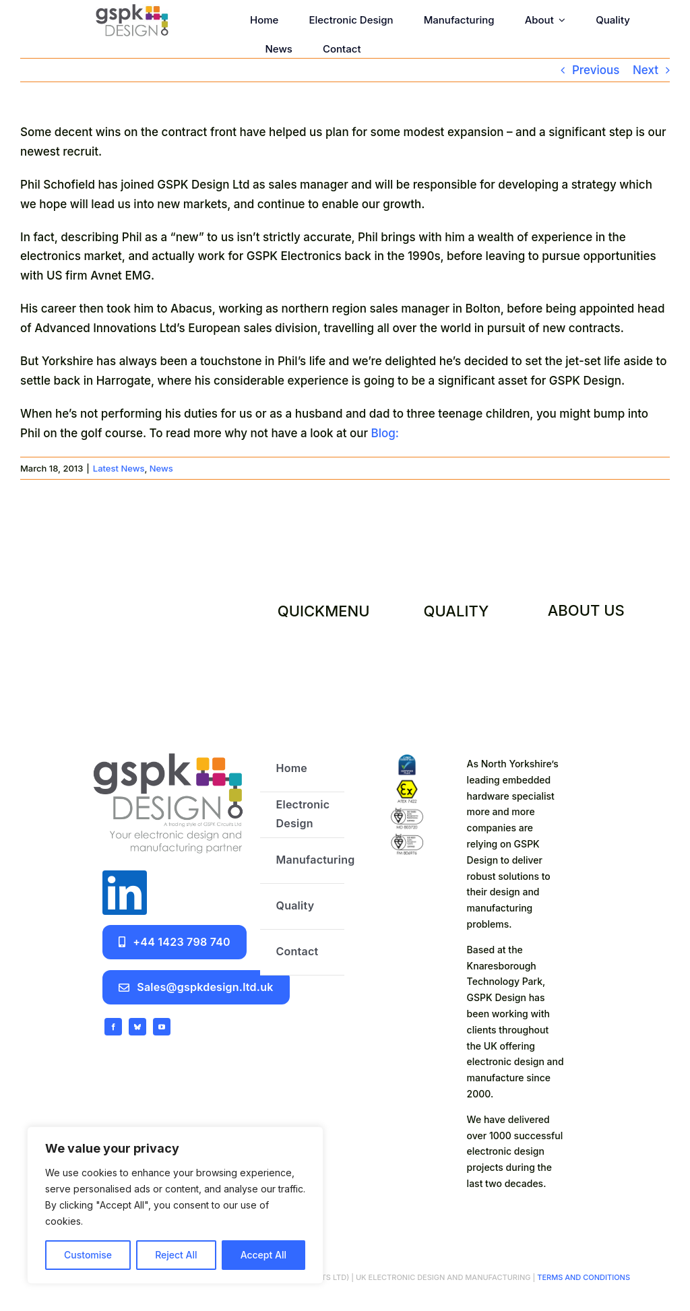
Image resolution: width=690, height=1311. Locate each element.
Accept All (263, 1254)
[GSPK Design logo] (168, 752)
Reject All (176, 1254)
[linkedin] (124, 892)
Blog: (385, 433)
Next (645, 70)
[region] (175, 1205)
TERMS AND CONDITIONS (582, 1277)
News (161, 468)
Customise (88, 1254)
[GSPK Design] (132, 9)
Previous (596, 70)
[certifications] (407, 760)
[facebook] (113, 1026)
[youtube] (161, 1026)
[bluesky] (137, 1026)
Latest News (119, 468)
